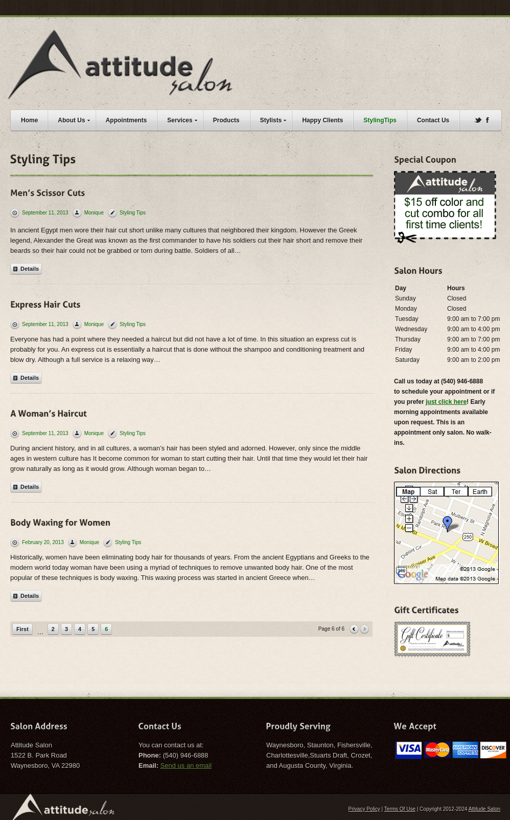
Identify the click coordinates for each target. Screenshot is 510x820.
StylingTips (379, 120)
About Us (76, 119)
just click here (446, 401)
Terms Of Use (399, 809)
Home (29, 120)
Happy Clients (322, 120)
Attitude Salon (484, 809)
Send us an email (186, 765)
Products (226, 120)
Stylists (276, 119)
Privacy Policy (364, 809)
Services (184, 119)
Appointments (126, 120)
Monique (94, 212)
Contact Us (433, 120)
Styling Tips (133, 212)
